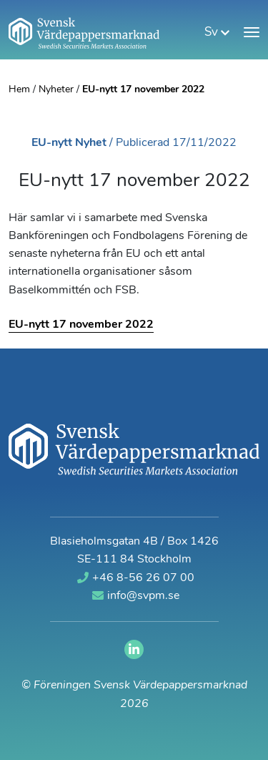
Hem (19, 89)
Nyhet (90, 143)
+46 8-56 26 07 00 (135, 578)
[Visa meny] (251, 32)
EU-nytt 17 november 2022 (81, 325)
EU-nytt (51, 143)
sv (216, 32)
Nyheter (56, 89)
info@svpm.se (135, 596)
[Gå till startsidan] (84, 33)
